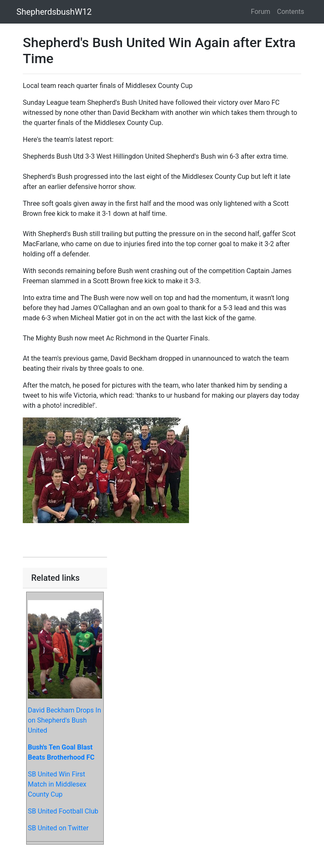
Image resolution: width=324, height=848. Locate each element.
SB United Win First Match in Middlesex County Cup (57, 784)
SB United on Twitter (58, 828)
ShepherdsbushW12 (54, 12)
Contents (290, 12)
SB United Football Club (63, 811)
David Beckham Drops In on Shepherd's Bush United (64, 720)
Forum (260, 12)
